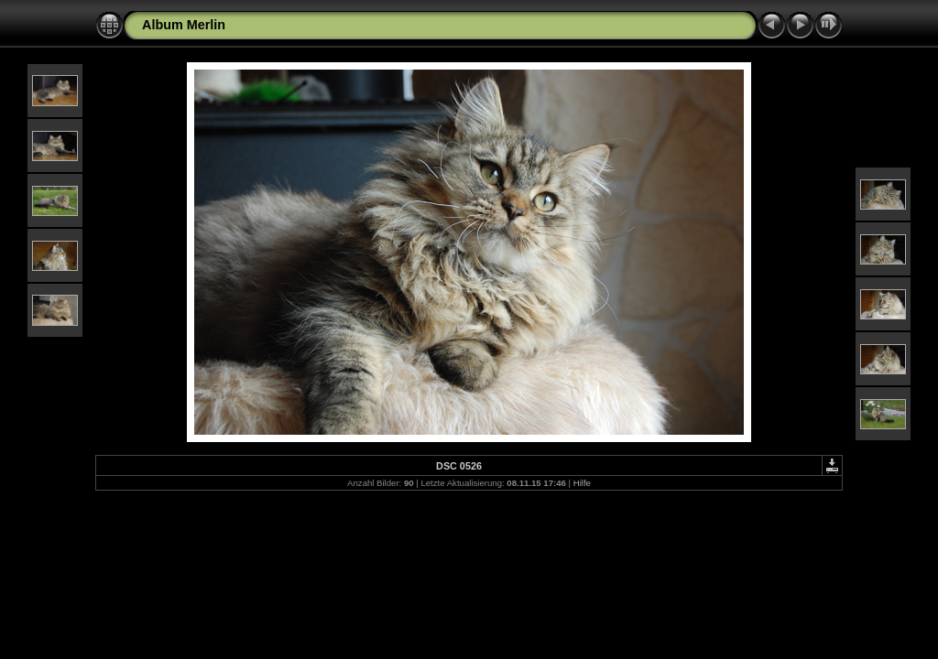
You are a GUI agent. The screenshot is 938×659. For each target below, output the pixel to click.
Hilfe (582, 483)
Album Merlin (183, 24)
